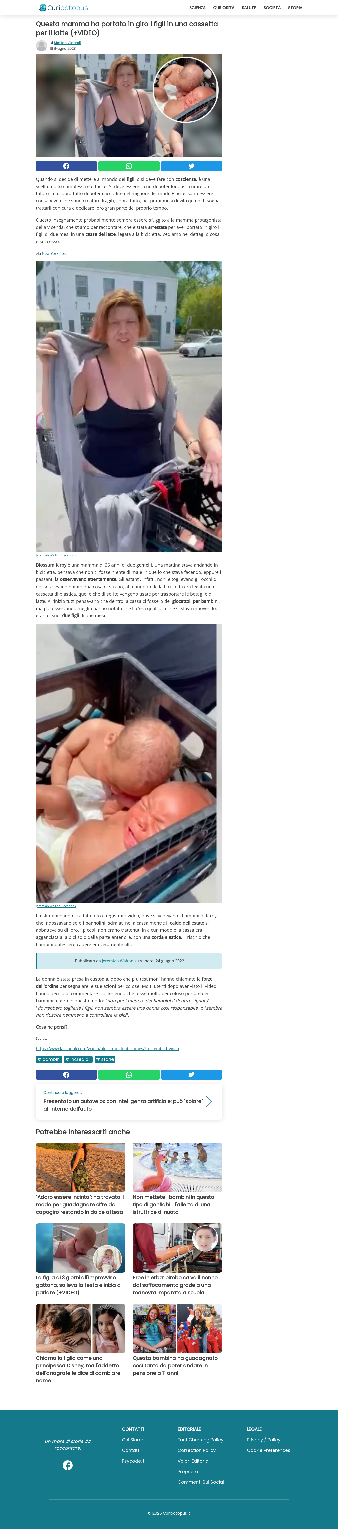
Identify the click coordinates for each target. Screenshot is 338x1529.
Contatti (131, 1450)
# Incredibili (78, 1059)
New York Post (54, 253)
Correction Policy (197, 1450)
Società (272, 8)
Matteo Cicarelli (67, 42)
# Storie (105, 1059)
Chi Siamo (133, 1440)
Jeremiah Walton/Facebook (56, 555)
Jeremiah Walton (117, 961)
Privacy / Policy (263, 1440)
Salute (249, 8)
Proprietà (188, 1471)
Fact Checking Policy (200, 1440)
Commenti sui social (201, 1482)
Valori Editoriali (194, 1461)
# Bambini (49, 1059)
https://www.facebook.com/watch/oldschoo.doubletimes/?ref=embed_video (107, 1048)
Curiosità (223, 8)
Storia (295, 8)
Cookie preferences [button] (268, 1450)
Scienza (197, 8)
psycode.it (133, 1461)
